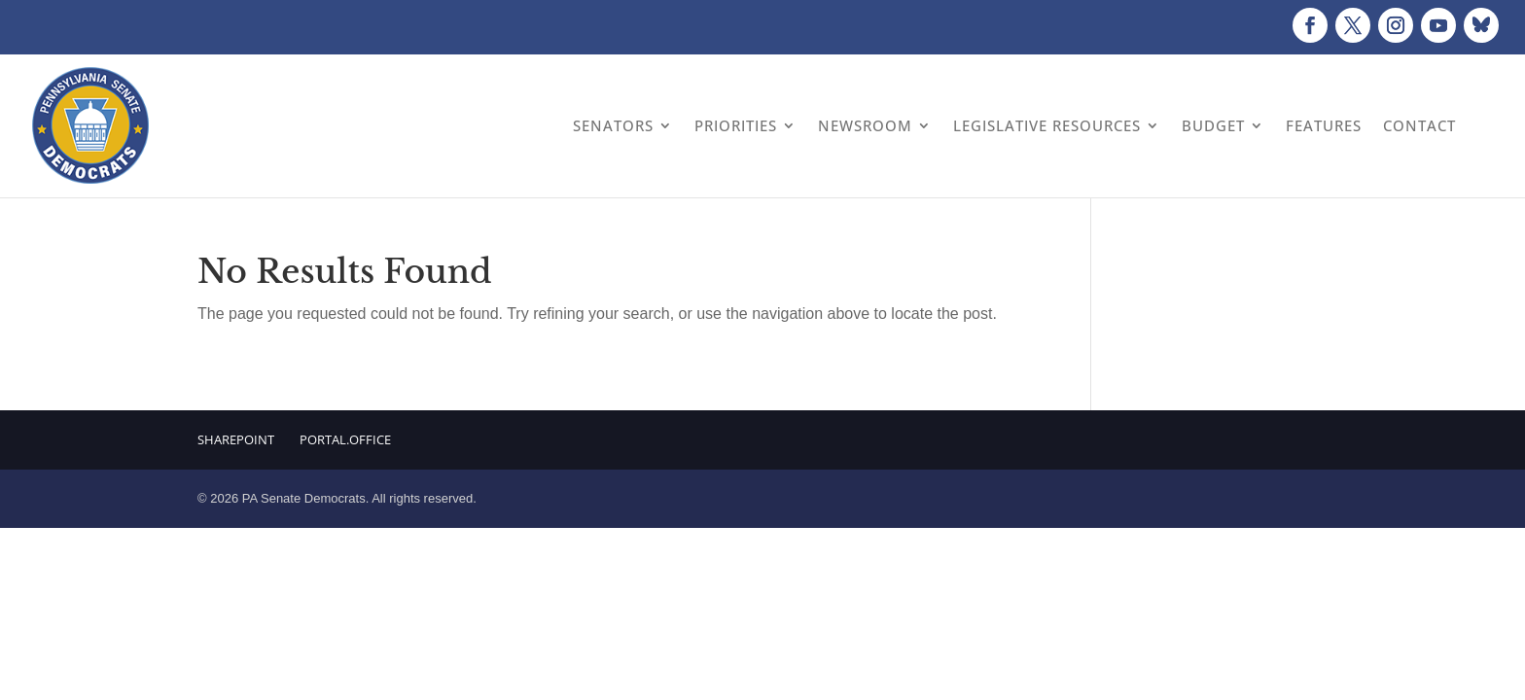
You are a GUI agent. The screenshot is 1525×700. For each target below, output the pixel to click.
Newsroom (865, 125)
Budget (1213, 125)
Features (1324, 125)
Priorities (735, 125)
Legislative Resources (1047, 125)
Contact (1419, 125)
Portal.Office (345, 439)
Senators (613, 125)
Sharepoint (235, 439)
